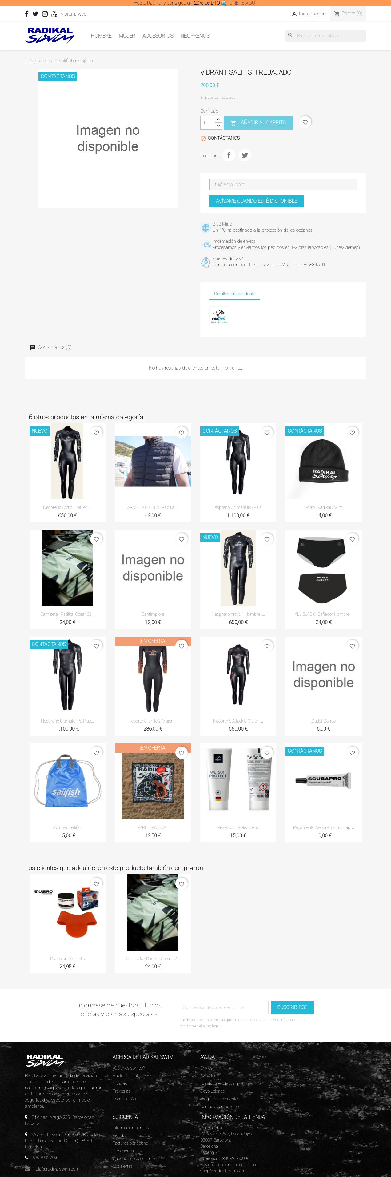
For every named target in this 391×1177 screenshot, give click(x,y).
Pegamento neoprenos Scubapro (323, 827)
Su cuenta (125, 1117)
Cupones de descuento (134, 1158)
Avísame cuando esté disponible (256, 201)
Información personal (132, 1127)
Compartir (229, 155)
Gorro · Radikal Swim (323, 507)
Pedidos (120, 1135)
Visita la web (85, 14)
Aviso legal (210, 1075)
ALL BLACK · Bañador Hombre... (323, 614)
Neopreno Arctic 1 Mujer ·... (67, 507)
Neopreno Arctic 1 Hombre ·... (238, 614)
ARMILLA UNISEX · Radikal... (152, 507)
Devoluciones (212, 1091)
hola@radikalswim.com (56, 1169)
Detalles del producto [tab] (234, 294)
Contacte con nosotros (220, 1106)
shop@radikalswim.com (222, 1170)
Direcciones (123, 1150)
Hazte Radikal (125, 1075)
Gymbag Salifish (67, 827)
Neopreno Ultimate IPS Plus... (238, 507)
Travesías (121, 1091)
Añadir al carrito (258, 123)
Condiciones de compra (221, 1083)
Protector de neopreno (238, 827)
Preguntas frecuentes (220, 1098)
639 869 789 (44, 1158)
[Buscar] (325, 36)
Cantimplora (153, 614)
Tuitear (245, 155)
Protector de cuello (67, 958)
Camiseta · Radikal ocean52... (67, 614)
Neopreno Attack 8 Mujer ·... (238, 721)
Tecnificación (124, 1098)
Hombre (101, 36)
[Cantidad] (207, 123)
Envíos (206, 1068)
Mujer (127, 36)
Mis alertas (123, 1166)
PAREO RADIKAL (153, 827)
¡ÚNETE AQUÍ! (243, 3)
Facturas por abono (130, 1143)
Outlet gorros (323, 721)
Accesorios (157, 36)
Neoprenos (195, 36)
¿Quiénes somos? (129, 1068)
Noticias (120, 1083)
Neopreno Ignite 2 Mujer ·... (152, 721)
